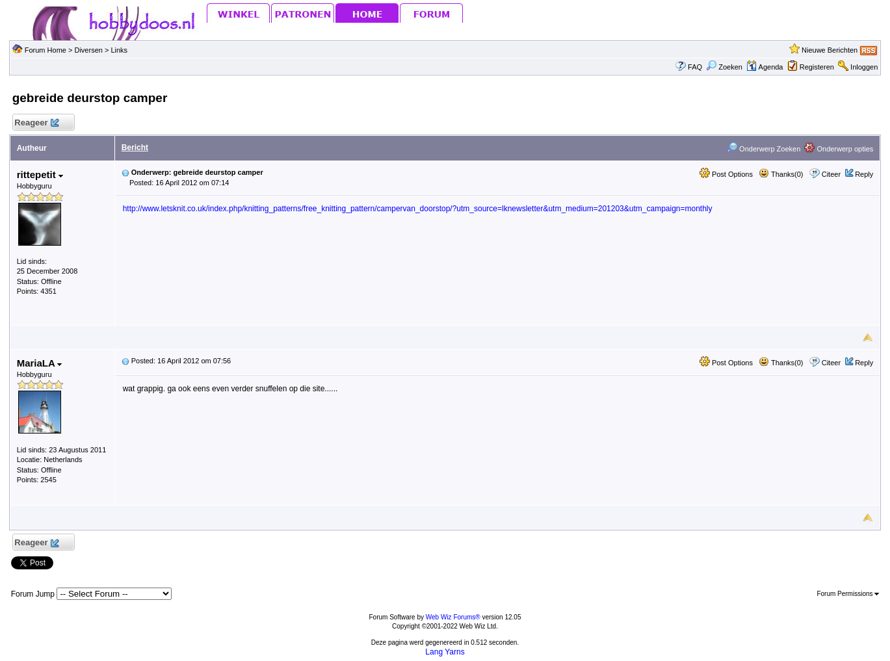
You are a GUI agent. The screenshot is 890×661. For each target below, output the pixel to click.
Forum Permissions (848, 593)
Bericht (135, 147)
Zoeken (724, 67)
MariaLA (39, 363)
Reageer (36, 123)
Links (119, 50)
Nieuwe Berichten (829, 50)
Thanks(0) (781, 174)
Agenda (764, 67)
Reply (864, 174)
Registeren (817, 67)
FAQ (695, 67)
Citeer (831, 174)
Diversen (88, 50)
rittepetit (40, 174)
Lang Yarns (444, 651)
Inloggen (864, 67)
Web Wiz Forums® (453, 617)
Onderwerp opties (838, 149)
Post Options (726, 174)
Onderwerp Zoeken (763, 149)
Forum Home (45, 50)
